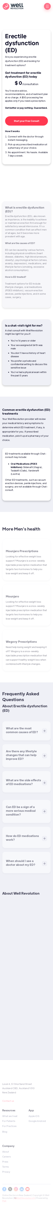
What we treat (10, 1116)
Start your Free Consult (26, 120)
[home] (12, 6)
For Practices (9, 1126)
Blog (4, 1131)
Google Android (37, 1120)
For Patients (8, 1120)
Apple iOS (34, 1116)
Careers (6, 1156)
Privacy (6, 1171)
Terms (5, 1166)
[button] (47, 6)
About (5, 1151)
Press (5, 1161)
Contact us (8, 1100)
